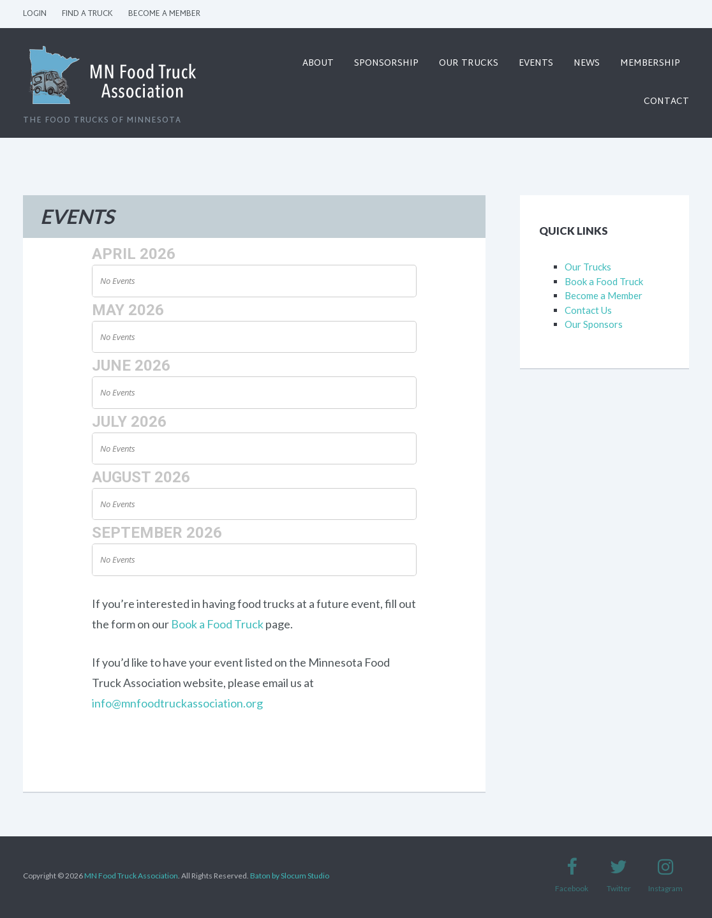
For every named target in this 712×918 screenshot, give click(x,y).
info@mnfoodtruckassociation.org (177, 703)
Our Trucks (588, 266)
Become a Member (164, 14)
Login (35, 14)
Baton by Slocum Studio (289, 875)
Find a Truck (87, 14)
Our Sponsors (594, 324)
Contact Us (588, 310)
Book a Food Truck (217, 624)
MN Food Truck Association (131, 875)
